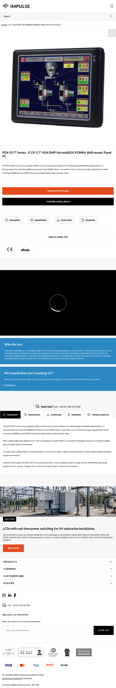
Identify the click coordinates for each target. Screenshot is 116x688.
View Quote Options (58, 191)
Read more (13, 548)
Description (12, 220)
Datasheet (88, 220)
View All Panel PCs (58, 237)
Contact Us (10, 385)
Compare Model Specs (58, 201)
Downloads (64, 220)
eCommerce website (11, 678)
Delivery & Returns (98, 414)
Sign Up (104, 630)
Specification (38, 220)
